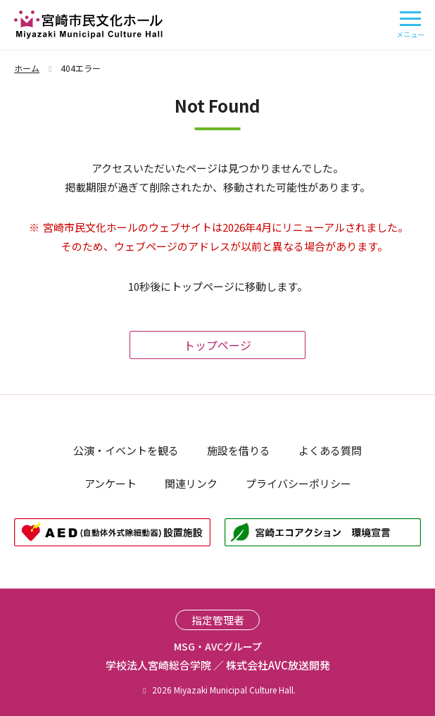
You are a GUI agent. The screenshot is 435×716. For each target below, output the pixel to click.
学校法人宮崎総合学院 (158, 665)
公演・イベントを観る (126, 450)
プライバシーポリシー (298, 483)
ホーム (35, 68)
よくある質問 (330, 450)
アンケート (110, 483)
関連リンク (191, 483)
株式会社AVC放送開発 (278, 665)
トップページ (217, 345)
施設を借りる (238, 450)
